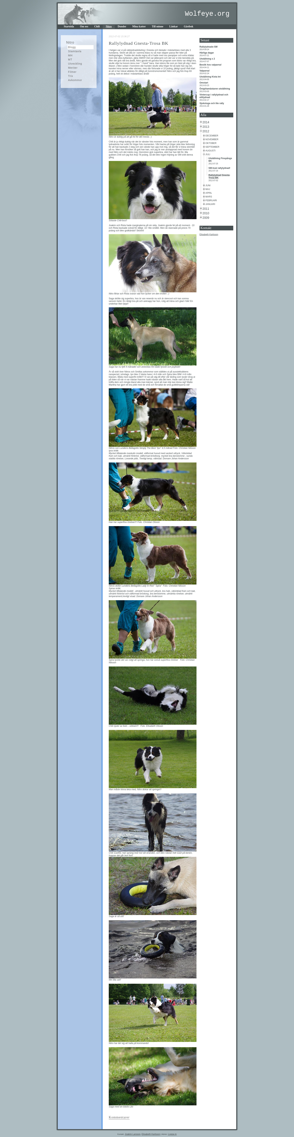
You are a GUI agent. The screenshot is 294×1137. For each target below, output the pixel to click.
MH (70, 55)
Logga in (172, 1134)
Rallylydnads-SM (209, 46)
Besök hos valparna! (211, 64)
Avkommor (75, 80)
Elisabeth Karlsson (209, 234)
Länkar (173, 26)
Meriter (73, 67)
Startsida (69, 26)
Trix (70, 75)
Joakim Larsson (132, 1134)
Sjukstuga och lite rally (212, 103)
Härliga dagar (207, 52)
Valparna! (205, 70)
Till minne (157, 26)
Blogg (72, 47)
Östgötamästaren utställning (215, 88)
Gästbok (188, 26)
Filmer (72, 71)
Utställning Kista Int (210, 76)
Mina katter (139, 26)
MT (70, 59)
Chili (97, 26)
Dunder (122, 26)
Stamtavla (74, 51)
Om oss (84, 26)
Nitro (109, 26)
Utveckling (75, 63)
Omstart (204, 82)
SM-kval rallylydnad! (219, 168)
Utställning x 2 (207, 58)
